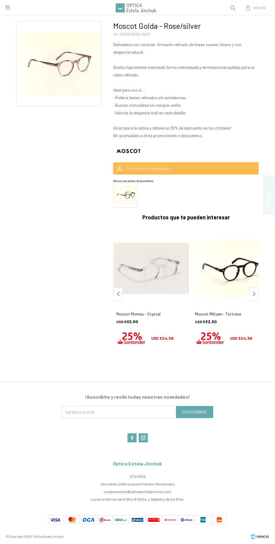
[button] (253, 294)
